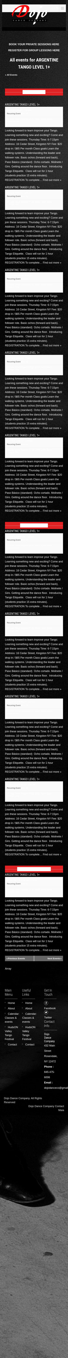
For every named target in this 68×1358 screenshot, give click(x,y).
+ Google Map (13, 121)
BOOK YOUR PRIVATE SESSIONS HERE (34, 44)
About (11, 1008)
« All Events (11, 75)
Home (11, 1003)
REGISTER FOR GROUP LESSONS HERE (34, 50)
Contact (12, 1044)
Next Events (54, 958)
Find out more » (52, 180)
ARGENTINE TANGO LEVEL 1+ (22, 104)
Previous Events (15, 958)
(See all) (24, 113)
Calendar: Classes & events (12, 1017)
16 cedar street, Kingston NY (19, 119)
